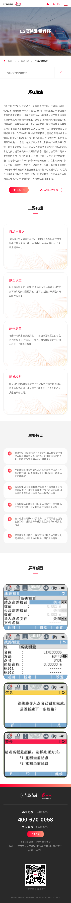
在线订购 (19, 190)
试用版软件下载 (49, 190)
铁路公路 (25, 61)
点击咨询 (36, 834)
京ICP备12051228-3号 (52, 897)
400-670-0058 (35, 819)
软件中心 (12, 61)
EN (58, 4)
